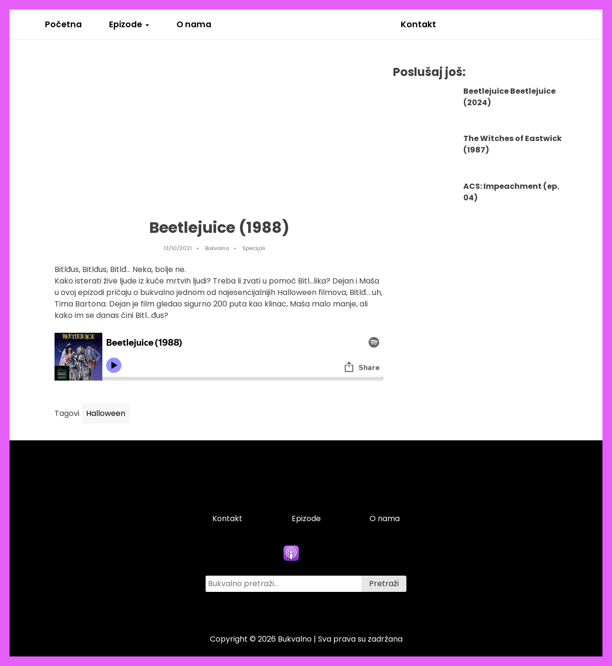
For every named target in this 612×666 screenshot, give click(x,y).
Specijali (253, 248)
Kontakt (418, 24)
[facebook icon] (276, 611)
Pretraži (384, 583)
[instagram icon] (335, 611)
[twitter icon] (306, 611)
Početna (63, 24)
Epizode (125, 24)
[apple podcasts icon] (291, 553)
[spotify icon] (320, 553)
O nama (193, 24)
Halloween (105, 413)
